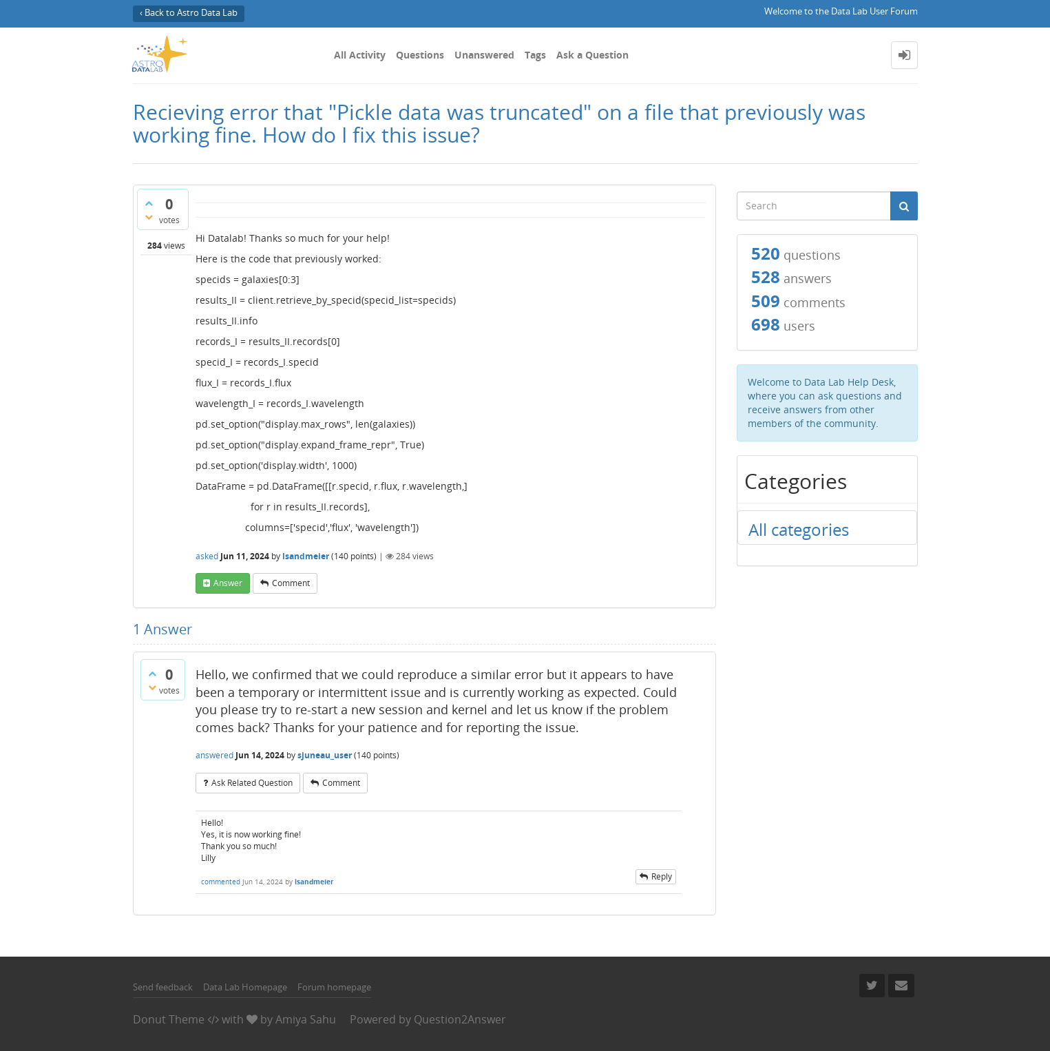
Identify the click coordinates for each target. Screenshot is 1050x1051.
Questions (420, 54)
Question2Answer (460, 1019)
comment (291, 583)
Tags (535, 54)
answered (214, 755)
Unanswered (484, 54)
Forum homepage (334, 987)
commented (220, 881)
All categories (798, 529)
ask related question (252, 783)
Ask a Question (592, 54)
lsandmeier (305, 556)
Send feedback (163, 987)
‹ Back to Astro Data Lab (189, 13)
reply (661, 876)
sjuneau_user (324, 755)
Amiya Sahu (305, 1019)
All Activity (360, 54)
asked (207, 556)
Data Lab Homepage (245, 987)
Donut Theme (168, 1019)
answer (227, 583)
